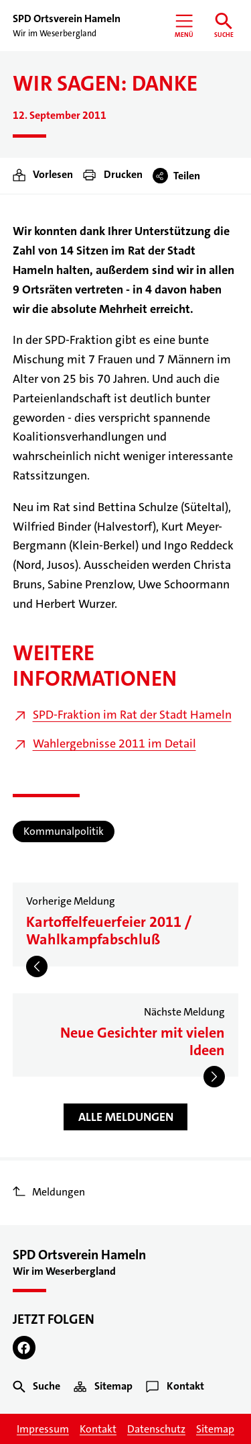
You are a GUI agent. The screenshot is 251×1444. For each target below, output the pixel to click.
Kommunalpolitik (63, 831)
